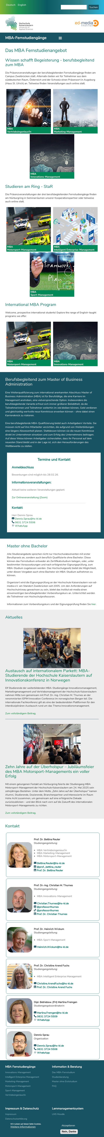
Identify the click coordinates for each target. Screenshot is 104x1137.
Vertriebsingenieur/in (15, 1094)
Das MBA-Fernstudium (63, 1072)
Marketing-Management (17, 1081)
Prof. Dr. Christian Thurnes (51, 914)
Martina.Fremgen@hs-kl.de (52, 1012)
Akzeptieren (68, 1125)
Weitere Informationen (23, 1127)
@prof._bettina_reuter (48, 866)
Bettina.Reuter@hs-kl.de (50, 863)
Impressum (10, 1114)
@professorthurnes (47, 906)
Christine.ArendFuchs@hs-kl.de (54, 983)
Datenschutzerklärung (16, 1118)
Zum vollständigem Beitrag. (20, 812)
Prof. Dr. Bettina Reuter (49, 870)
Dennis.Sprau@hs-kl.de (28, 518)
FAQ (54, 1085)
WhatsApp (21, 525)
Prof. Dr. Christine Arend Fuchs (54, 987)
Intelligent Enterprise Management (22, 1076)
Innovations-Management (18, 1072)
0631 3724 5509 (46, 1016)
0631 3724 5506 (24, 522)
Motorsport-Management (18, 1085)
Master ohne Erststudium (64, 1081)
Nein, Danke (69, 1132)
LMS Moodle (58, 1114)
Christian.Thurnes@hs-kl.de (52, 903)
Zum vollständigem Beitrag (20, 713)
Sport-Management (15, 1090)
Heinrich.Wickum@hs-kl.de (52, 947)
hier (93, 604)
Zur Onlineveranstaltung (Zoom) (30, 497)
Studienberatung (60, 1076)
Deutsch (10, 4)
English (22, 4)
